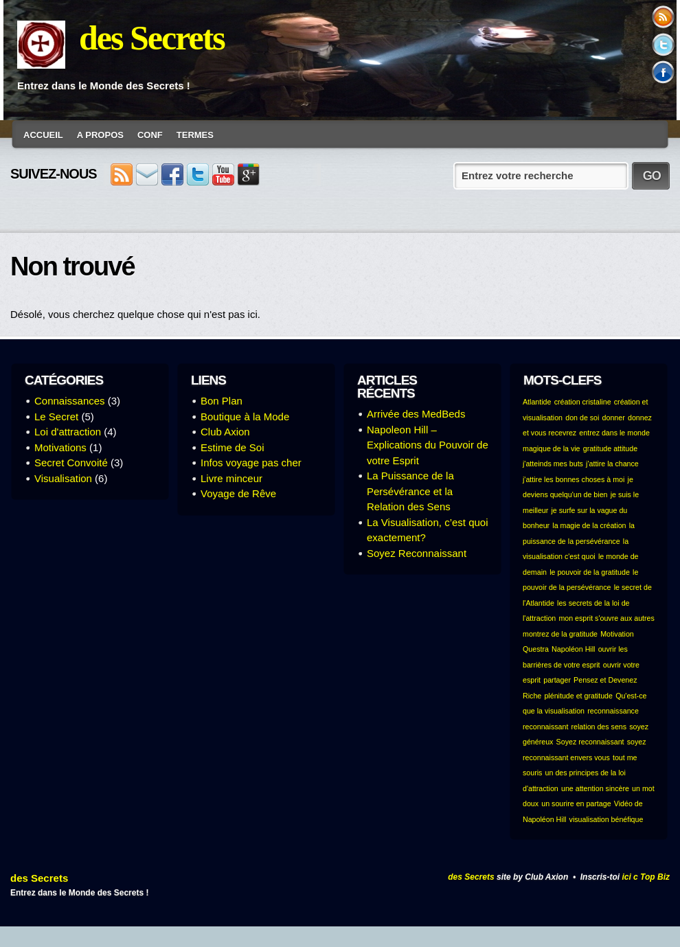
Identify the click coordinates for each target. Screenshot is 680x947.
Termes (195, 135)
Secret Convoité (71, 462)
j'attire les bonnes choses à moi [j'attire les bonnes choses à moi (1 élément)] (573, 479)
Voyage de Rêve (238, 493)
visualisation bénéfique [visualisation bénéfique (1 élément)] (606, 819)
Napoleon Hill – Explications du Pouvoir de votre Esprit (427, 445)
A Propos (100, 135)
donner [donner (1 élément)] (613, 417)
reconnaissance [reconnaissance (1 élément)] (613, 711)
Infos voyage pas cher (251, 462)
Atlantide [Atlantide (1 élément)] (537, 402)
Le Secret (56, 416)
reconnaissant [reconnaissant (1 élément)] (545, 726)
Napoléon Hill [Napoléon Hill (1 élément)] (573, 649)
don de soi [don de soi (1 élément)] (582, 417)
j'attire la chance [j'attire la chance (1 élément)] (612, 463)
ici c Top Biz (646, 877)
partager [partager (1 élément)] (557, 680)
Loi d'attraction (67, 431)
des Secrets (152, 38)
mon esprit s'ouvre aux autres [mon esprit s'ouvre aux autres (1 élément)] (606, 618)
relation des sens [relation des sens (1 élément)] (599, 726)
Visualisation (63, 478)
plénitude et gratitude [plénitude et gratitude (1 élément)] (578, 696)
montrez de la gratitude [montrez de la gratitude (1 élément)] (560, 634)
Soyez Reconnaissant (416, 553)
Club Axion (225, 431)
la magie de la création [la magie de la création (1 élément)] (589, 525)
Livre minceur (231, 478)
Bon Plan (221, 401)
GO (652, 176)
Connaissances (69, 401)
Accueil (43, 135)
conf (150, 135)
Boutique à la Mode (245, 416)
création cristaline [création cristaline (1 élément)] (582, 402)
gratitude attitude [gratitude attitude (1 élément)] (610, 448)
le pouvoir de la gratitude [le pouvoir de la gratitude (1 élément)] (589, 572)
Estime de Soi (232, 447)
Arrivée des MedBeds (416, 414)
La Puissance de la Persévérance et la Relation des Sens (410, 491)
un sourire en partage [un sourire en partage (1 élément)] (576, 803)
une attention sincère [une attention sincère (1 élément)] (595, 788)
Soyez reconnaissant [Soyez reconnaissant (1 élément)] (590, 742)
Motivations (60, 447)
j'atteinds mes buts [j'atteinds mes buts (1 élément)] (553, 463)
